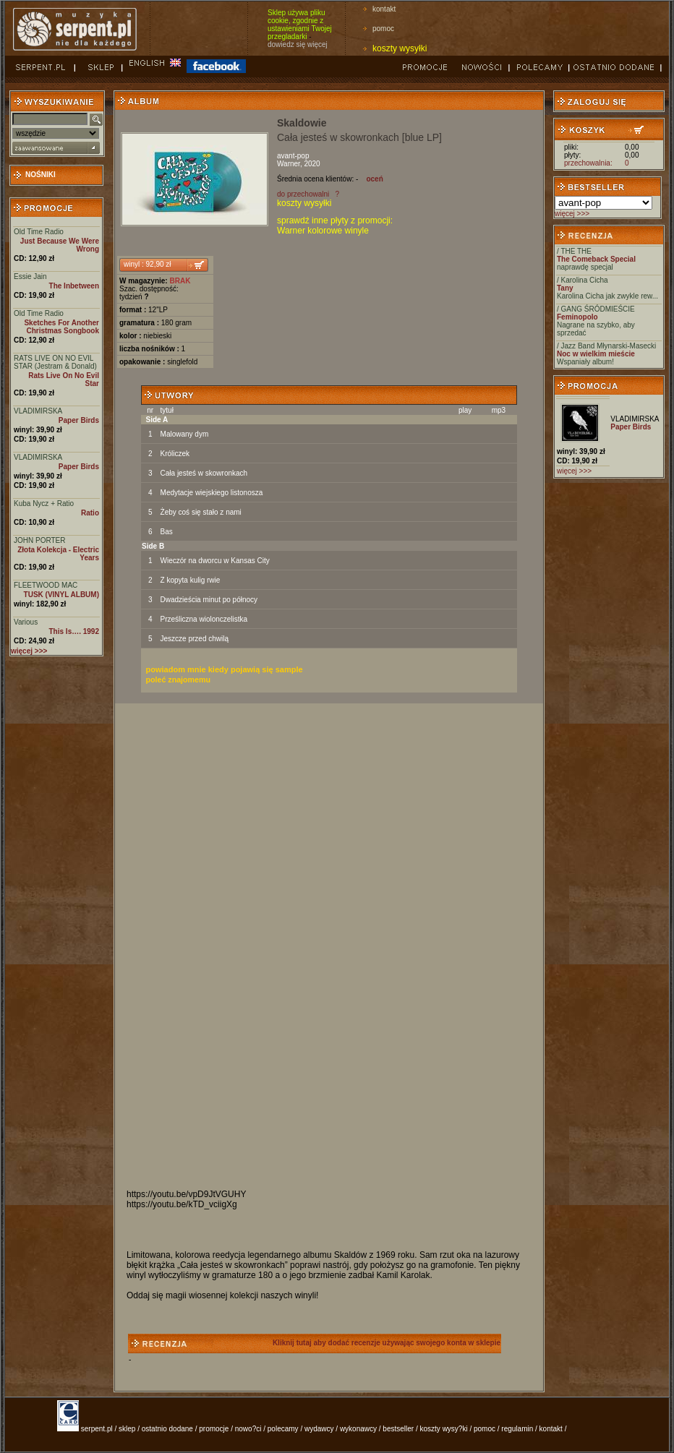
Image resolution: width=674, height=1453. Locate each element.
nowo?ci (248, 1429)
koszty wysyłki (399, 48)
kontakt (384, 9)
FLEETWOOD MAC (45, 585)
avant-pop (293, 156)
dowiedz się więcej (298, 44)
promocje (214, 1429)
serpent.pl (97, 1429)
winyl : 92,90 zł (147, 264)
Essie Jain (30, 276)
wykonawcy (358, 1429)
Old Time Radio (39, 232)
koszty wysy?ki (444, 1429)
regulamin (517, 1429)
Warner (288, 164)
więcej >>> (572, 214)
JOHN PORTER (40, 540)
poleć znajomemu (178, 679)
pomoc (383, 29)
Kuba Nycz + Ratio (44, 503)
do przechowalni (303, 194)
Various (26, 622)
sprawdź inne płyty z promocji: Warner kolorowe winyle (335, 225)
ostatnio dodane (167, 1429)
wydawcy (319, 1429)
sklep (127, 1429)
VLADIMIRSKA (38, 411)
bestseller (398, 1429)
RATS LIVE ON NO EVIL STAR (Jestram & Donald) (55, 362)
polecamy (283, 1429)
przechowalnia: (588, 163)
